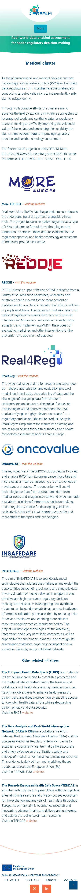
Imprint (51, 880)
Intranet (12, 880)
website (27, 712)
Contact (32, 880)
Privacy (70, 880)
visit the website (35, 204)
